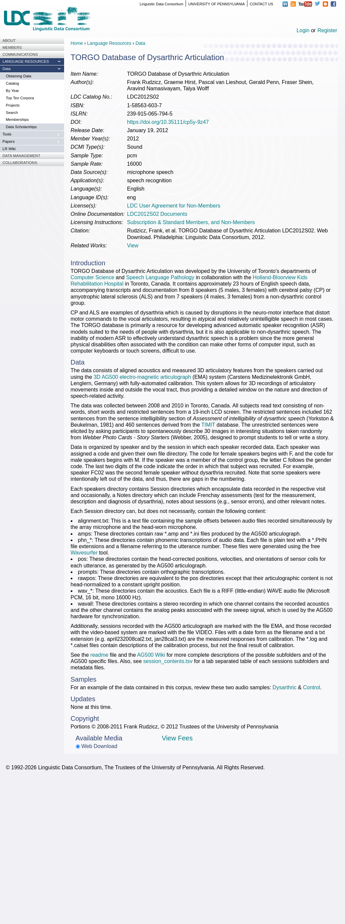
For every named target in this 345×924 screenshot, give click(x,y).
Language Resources (109, 43)
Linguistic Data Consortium (161, 4)
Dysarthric (285, 687)
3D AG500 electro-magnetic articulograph (142, 377)
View (132, 245)
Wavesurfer (84, 552)
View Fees (177, 738)
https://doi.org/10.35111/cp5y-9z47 (168, 122)
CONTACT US (261, 4)
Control (311, 687)
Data (140, 43)
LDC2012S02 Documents (157, 214)
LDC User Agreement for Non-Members (173, 206)
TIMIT (208, 425)
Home (77, 43)
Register (327, 30)
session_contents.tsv (168, 661)
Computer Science (93, 277)
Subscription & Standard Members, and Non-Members (191, 222)
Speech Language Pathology (160, 277)
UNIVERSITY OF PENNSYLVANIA (216, 4)
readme (99, 655)
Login (303, 30)
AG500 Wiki (151, 655)
